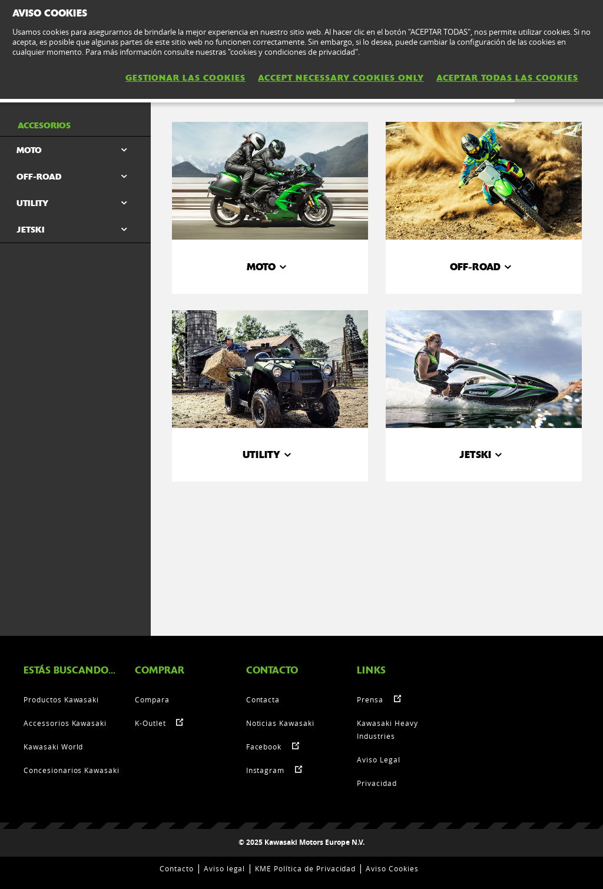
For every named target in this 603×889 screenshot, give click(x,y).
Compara (152, 699)
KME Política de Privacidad (305, 868)
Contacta (263, 699)
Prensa (370, 699)
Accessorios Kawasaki (65, 723)
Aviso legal (225, 868)
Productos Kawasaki (61, 699)
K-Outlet (150, 723)
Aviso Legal (378, 759)
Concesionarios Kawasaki (72, 770)
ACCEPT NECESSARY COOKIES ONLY (341, 77)
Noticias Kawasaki (280, 723)
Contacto (177, 868)
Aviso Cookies (392, 868)
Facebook (264, 746)
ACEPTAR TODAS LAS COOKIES (507, 77)
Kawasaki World (53, 746)
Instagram (265, 770)
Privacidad (377, 783)
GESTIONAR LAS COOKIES (185, 77)
